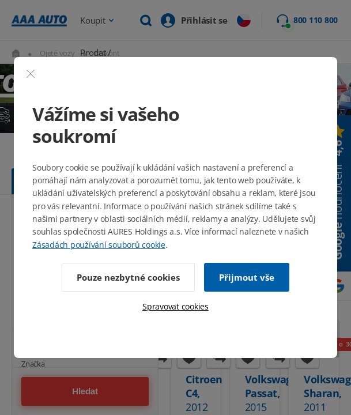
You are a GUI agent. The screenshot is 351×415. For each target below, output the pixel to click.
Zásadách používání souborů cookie (98, 244)
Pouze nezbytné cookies (128, 277)
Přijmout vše (246, 277)
